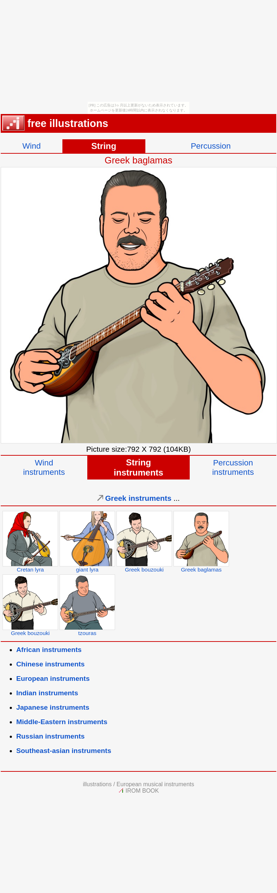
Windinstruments (44, 467)
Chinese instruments (50, 664)
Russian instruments (50, 736)
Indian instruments (47, 693)
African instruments (49, 649)
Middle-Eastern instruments (61, 722)
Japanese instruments (52, 707)
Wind (31, 145)
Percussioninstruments (233, 467)
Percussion (211, 145)
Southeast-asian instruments (63, 750)
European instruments (53, 678)
